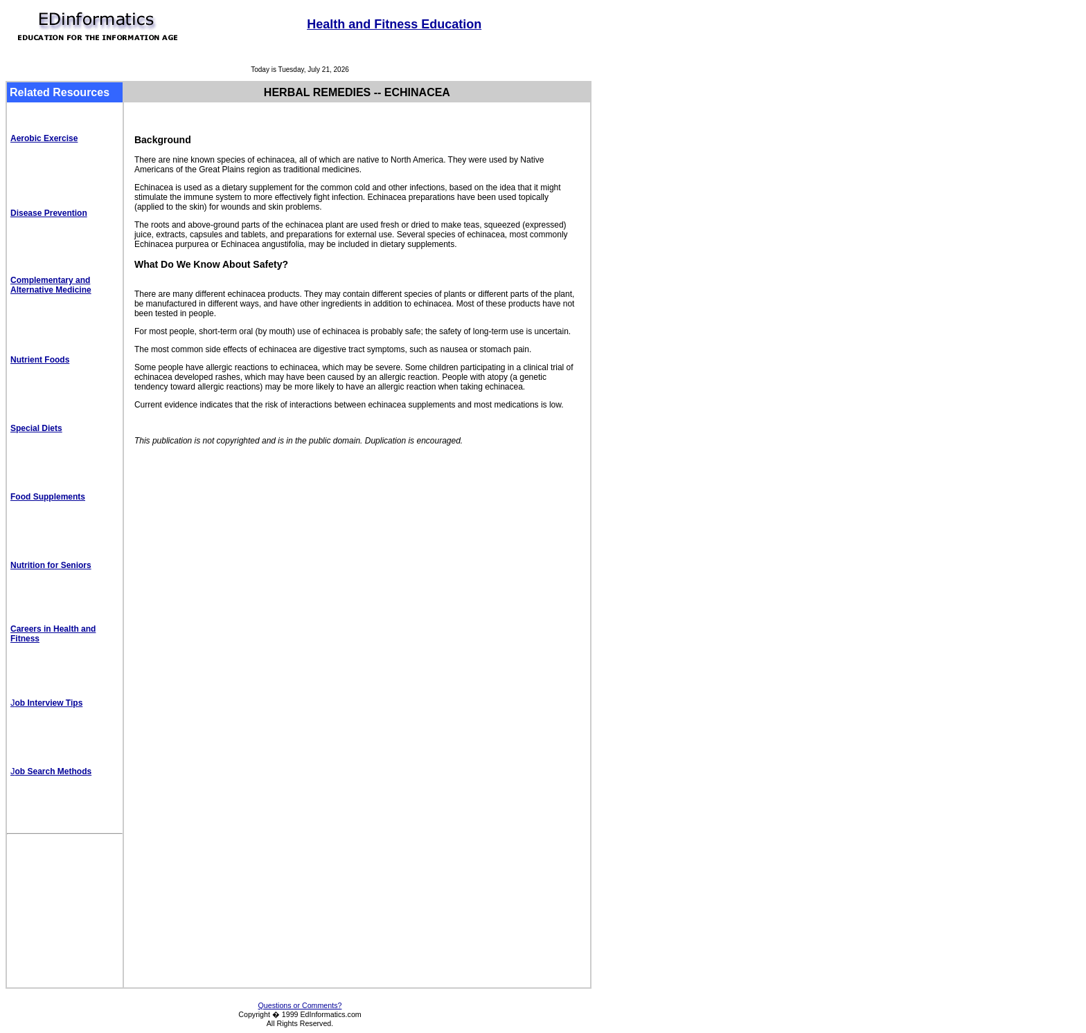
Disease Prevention (48, 213)
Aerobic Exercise (44, 138)
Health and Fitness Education (394, 24)
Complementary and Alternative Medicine (50, 285)
